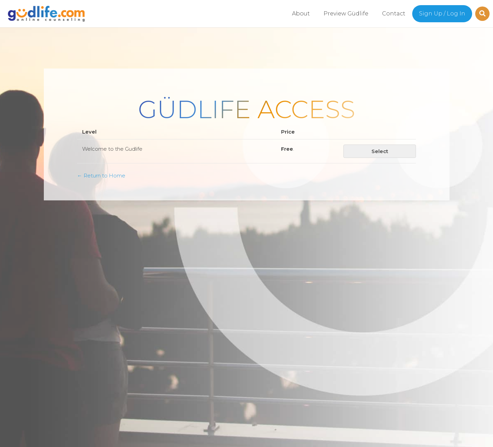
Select (379, 151)
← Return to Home (101, 175)
